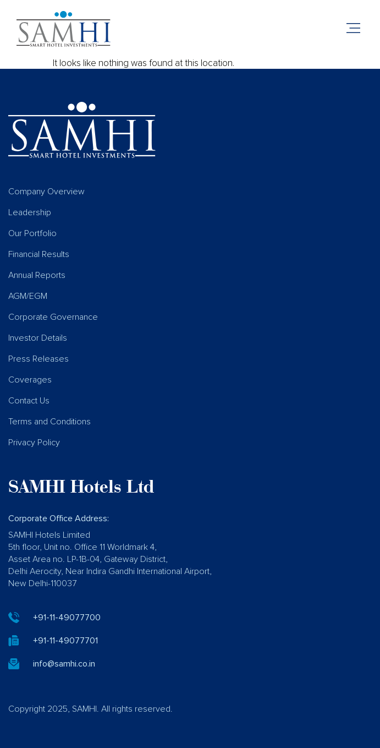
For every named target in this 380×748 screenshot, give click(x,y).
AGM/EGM (27, 296)
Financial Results (38, 254)
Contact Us (28, 400)
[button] (353, 29)
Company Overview (46, 191)
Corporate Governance (53, 317)
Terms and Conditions (49, 421)
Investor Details (37, 337)
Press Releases (38, 358)
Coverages (30, 379)
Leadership (29, 212)
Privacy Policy (34, 442)
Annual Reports (36, 275)
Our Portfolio (32, 233)
